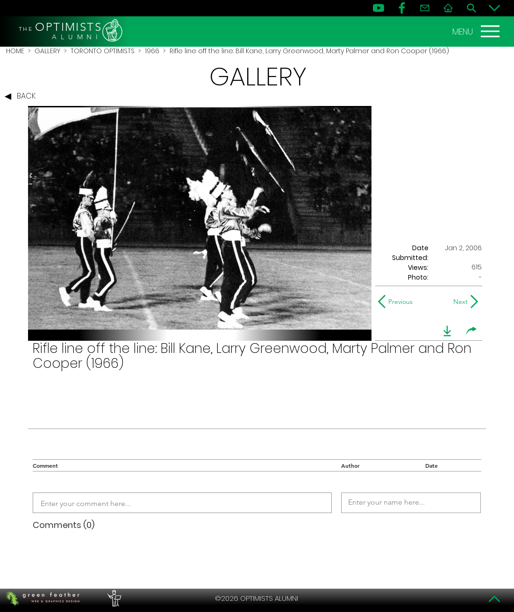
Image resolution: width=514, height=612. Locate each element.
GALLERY (47, 51)
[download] (447, 331)
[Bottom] (494, 7)
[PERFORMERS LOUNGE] (113, 598)
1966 (152, 51)
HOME (15, 51)
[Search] (471, 7)
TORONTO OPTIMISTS (103, 51)
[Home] (448, 7)
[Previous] (397, 301)
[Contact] (425, 7)
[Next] (458, 301)
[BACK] (22, 96)
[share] (471, 331)
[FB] (402, 7)
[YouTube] (378, 7)
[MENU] (477, 31)
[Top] (494, 598)
